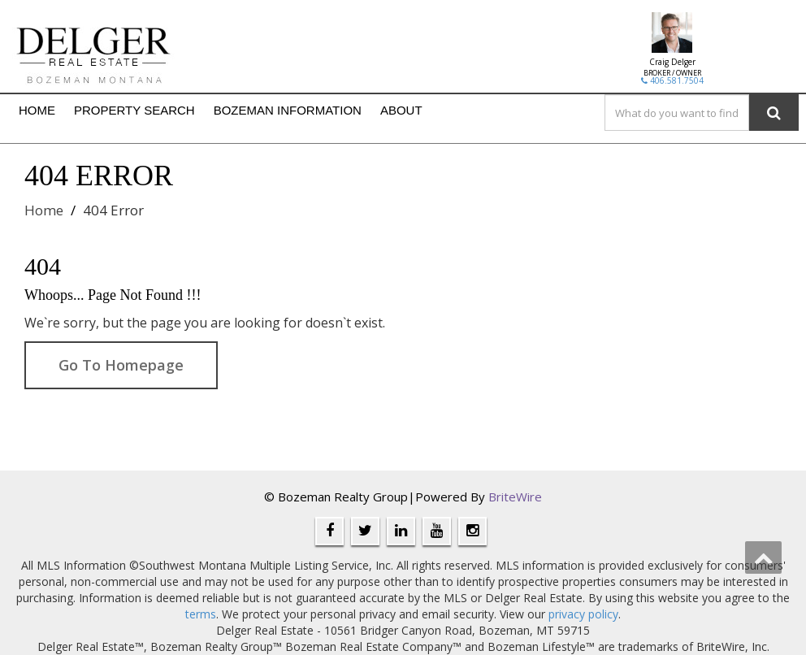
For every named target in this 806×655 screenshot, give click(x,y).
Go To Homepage (121, 365)
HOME (37, 110)
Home (43, 210)
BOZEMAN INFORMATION (288, 110)
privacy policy (583, 614)
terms (200, 614)
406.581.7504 (672, 80)
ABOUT (401, 110)
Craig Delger (672, 61)
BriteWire (515, 496)
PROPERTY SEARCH (134, 110)
